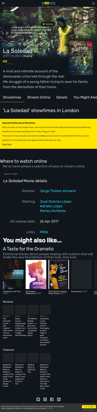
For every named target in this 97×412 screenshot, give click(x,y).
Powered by (11, 174)
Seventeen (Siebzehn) (31, 292)
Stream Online (38, 97)
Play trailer (47, 24)
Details (61, 97)
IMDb (44, 232)
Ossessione (76, 291)
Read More (49, 408)
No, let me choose (89, 410)
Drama (27, 56)
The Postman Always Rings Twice (57, 292)
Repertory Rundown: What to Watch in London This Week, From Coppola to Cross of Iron (33, 357)
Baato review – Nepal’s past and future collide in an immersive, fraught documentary (32, 324)
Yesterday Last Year (12, 291)
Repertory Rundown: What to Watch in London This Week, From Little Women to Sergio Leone (12, 357)
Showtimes (12, 97)
